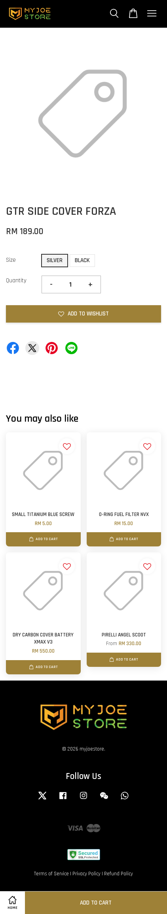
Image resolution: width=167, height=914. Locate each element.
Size (11, 260)
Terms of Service (51, 874)
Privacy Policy (86, 874)
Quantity (16, 280)
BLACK (82, 260)
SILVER (55, 260)
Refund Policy (118, 874)
